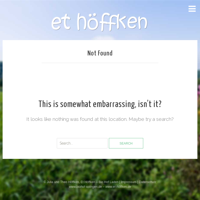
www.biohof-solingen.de (85, 187)
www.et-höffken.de (118, 187)
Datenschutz (148, 182)
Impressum (129, 182)
